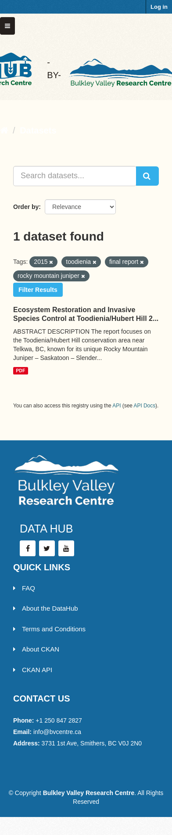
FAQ (24, 588)
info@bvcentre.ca (57, 731)
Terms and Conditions (49, 629)
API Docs (145, 406)
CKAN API (32, 669)
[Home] (4, 130)
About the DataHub (45, 608)
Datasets (38, 130)
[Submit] (147, 176)
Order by (26, 206)
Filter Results (37, 289)
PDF (20, 370)
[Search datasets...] (74, 176)
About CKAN (36, 649)
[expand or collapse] (7, 26)
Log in (159, 7)
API (116, 406)
